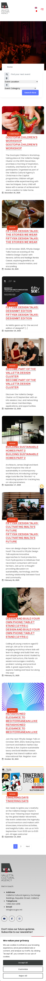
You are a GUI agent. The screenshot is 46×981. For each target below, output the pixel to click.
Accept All (23, 962)
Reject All (23, 976)
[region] (23, 959)
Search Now (30, 92)
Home (10, 67)
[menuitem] (36, 7)
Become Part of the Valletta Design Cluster (21, 373)
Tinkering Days (17, 797)
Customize (23, 969)
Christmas (14, 134)
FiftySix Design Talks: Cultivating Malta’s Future (22, 527)
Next (28, 846)
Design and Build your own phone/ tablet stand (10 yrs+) (23, 622)
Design (12, 228)
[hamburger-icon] (42, 9)
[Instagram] (19, 919)
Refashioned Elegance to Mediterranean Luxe (22, 717)
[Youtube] (4, 919)
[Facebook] (12, 919)
